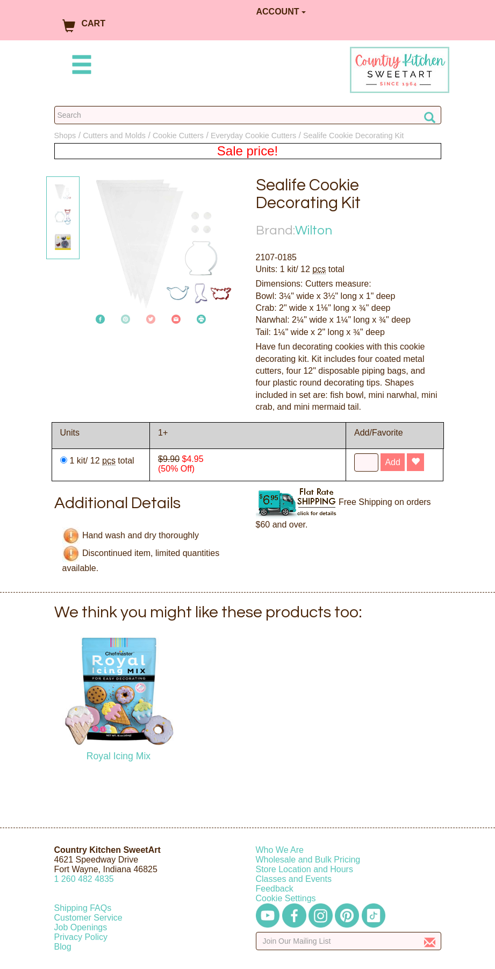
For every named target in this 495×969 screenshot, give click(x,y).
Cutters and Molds (114, 135)
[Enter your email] (348, 941)
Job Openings (80, 927)
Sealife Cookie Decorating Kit (353, 135)
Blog (62, 946)
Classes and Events (294, 879)
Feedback (274, 888)
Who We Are (280, 849)
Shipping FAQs (83, 908)
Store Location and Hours (304, 869)
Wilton (313, 230)
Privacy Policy (81, 937)
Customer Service (88, 917)
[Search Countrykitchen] (247, 115)
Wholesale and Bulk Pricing (308, 859)
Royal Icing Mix (118, 756)
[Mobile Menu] (79, 66)
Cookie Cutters (178, 135)
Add (392, 462)
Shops (65, 135)
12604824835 (84, 879)
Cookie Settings (286, 898)
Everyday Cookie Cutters (253, 135)
